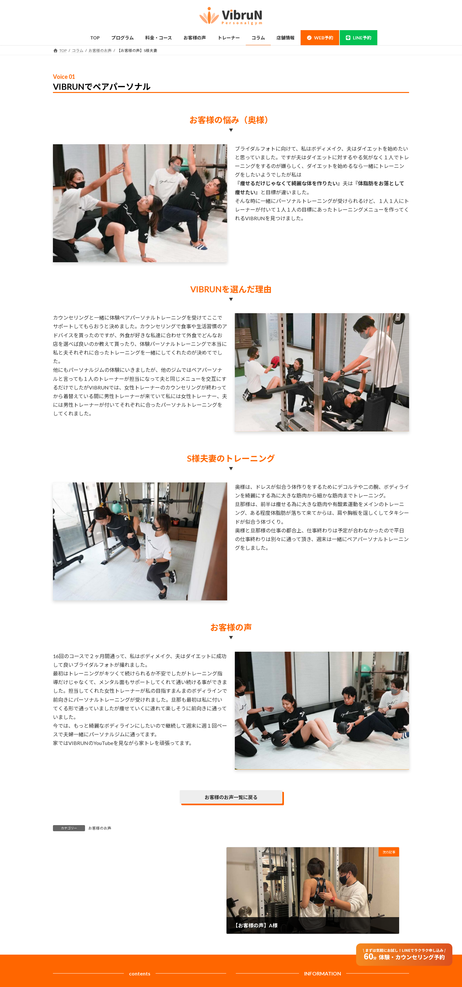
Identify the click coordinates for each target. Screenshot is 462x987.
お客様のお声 (99, 828)
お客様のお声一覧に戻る (231, 797)
